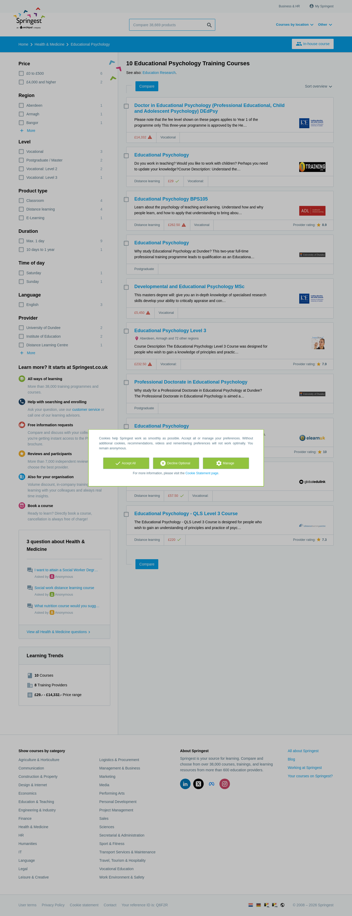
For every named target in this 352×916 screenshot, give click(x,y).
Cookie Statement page (201, 473)
